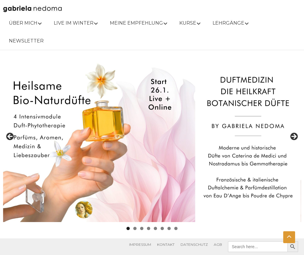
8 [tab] (176, 228)
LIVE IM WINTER (74, 23)
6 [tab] (162, 228)
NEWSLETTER (26, 41)
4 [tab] (148, 228)
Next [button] (293, 136)
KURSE (187, 23)
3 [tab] (141, 228)
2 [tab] (135, 228)
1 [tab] (128, 228)
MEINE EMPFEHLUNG (136, 23)
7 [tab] (169, 228)
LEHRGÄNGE (228, 23)
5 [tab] (155, 228)
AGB (218, 244)
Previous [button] (10, 136)
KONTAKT (166, 244)
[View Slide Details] (152, 138)
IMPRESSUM (140, 244)
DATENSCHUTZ (194, 244)
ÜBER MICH (23, 23)
